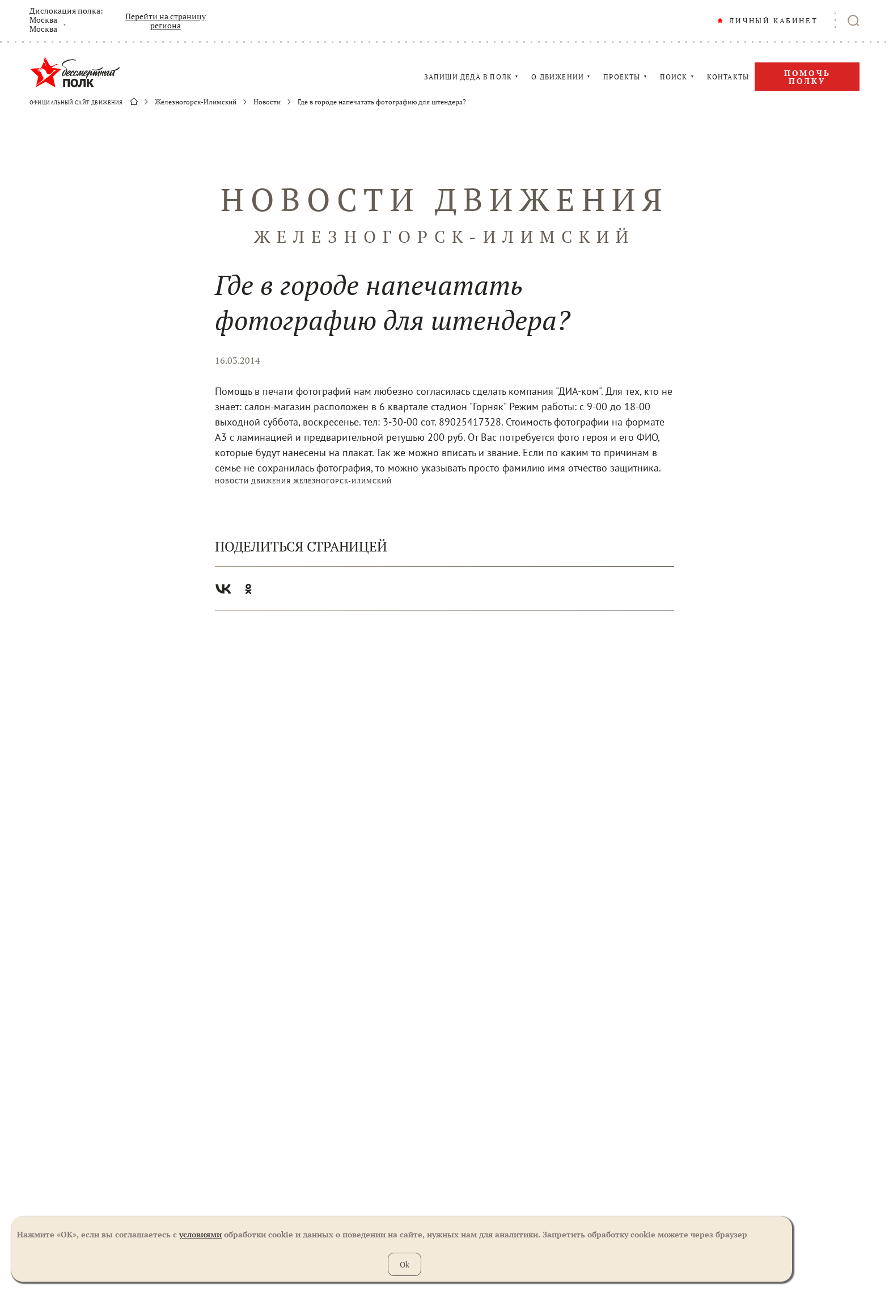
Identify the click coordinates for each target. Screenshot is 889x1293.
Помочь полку (807, 77)
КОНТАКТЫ (728, 77)
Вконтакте (223, 589)
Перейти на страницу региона (165, 21)
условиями (200, 1234)
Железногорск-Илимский (195, 102)
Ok (404, 1264)
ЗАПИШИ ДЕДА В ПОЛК (468, 77)
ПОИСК (674, 77)
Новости (267, 102)
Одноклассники (248, 589)
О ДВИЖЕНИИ (557, 77)
